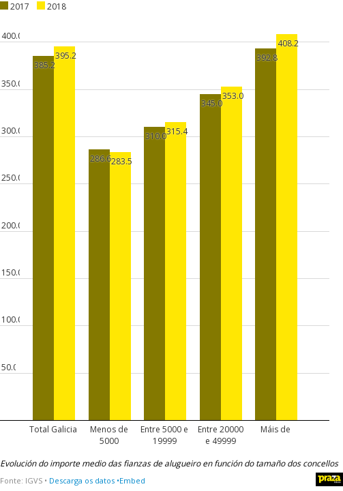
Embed (132, 480)
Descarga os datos (82, 480)
